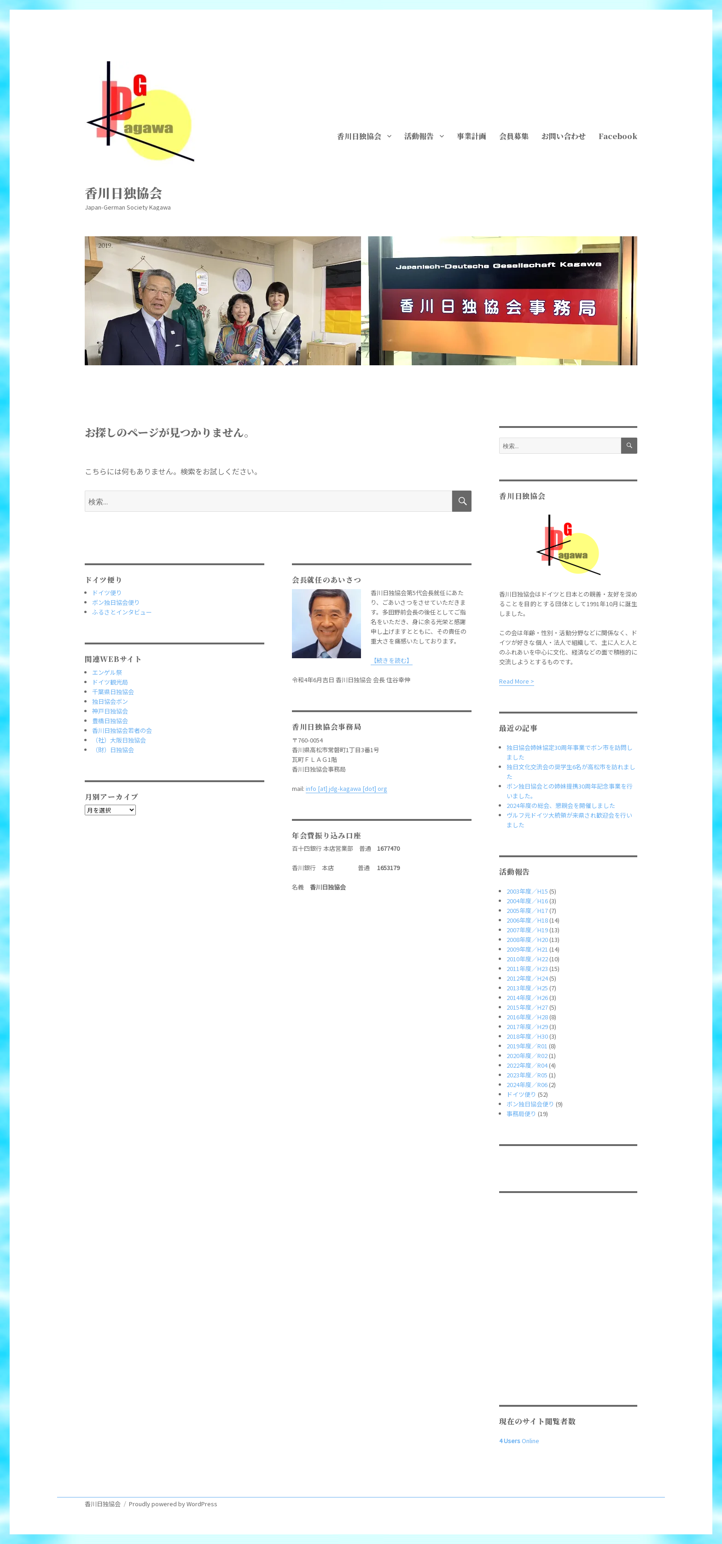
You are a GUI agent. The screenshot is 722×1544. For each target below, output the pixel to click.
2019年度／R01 (527, 1045)
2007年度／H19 (527, 929)
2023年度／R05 (527, 1074)
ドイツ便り (107, 592)
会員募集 (514, 136)
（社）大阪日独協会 (119, 740)
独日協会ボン (110, 701)
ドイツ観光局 (110, 682)
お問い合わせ (564, 136)
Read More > (516, 681)
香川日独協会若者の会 (122, 730)
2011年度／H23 (527, 968)
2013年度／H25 (527, 987)
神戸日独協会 (110, 711)
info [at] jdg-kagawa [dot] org (346, 788)
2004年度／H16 (527, 900)
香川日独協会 (123, 192)
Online (519, 1440)
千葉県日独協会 (113, 691)
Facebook (618, 136)
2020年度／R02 (527, 1055)
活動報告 (419, 136)
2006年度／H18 (527, 920)
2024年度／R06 (527, 1084)
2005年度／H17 (527, 910)
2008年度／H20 (527, 939)
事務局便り (521, 1113)
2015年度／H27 (527, 1007)
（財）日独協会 (113, 749)
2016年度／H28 (527, 1016)
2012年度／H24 (527, 978)
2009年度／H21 (527, 949)
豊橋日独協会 (110, 720)
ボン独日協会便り (116, 602)
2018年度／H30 (527, 1036)
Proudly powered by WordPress (173, 1503)
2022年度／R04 (527, 1065)
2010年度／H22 (527, 958)
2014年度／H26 (527, 997)
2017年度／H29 (527, 1026)
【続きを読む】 (392, 660)
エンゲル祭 (107, 672)
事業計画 (471, 136)
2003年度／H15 (527, 891)
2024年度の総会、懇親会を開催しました (561, 805)
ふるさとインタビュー (122, 612)
